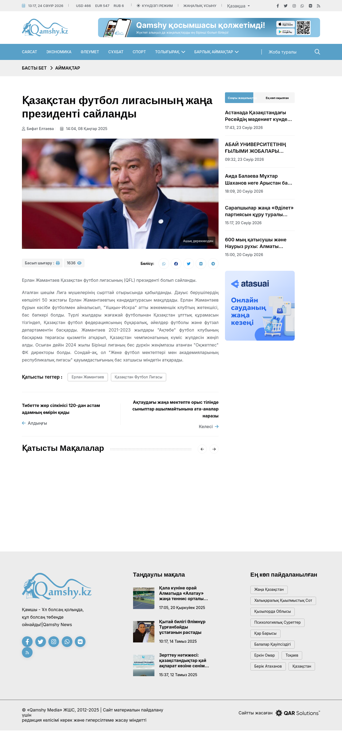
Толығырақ (167, 52)
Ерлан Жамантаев (89, 379)
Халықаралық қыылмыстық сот (282, 607)
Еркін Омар (266, 669)
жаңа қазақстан (271, 593)
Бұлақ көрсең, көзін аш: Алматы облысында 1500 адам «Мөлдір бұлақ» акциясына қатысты (186, 517)
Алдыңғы (34, 425)
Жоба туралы (283, 52)
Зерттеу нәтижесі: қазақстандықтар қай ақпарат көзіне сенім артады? (182, 663)
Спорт (139, 52)
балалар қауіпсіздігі (274, 657)
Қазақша (237, 6)
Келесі (209, 429)
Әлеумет (90, 52)
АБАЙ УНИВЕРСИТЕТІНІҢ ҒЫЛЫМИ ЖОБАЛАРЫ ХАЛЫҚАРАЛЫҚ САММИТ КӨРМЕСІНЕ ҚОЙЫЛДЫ (257, 148)
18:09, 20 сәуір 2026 (244, 191)
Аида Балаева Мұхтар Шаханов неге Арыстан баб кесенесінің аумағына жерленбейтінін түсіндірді (257, 179)
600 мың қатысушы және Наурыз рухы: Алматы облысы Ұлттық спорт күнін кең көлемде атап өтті (258, 243)
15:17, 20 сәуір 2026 (243, 222)
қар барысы (267, 645)
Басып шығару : (42, 264)
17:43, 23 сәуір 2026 (41, 536)
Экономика (58, 52)
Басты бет (34, 68)
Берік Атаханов (270, 681)
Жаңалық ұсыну (199, 5)
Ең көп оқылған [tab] (277, 98)
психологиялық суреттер (280, 633)
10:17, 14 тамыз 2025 (178, 643)
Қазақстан (265, 693)
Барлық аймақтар (213, 52)
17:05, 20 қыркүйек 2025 (182, 610)
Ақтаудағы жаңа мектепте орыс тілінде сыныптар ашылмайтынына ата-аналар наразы (175, 411)
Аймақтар (67, 68)
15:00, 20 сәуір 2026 (244, 254)
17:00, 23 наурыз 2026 (178, 536)
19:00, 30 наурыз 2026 (111, 536)
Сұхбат (115, 52)
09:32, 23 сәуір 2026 (244, 159)
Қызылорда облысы (275, 621)
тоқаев (296, 669)
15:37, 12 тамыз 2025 (178, 677)
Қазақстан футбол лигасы (145, 379)
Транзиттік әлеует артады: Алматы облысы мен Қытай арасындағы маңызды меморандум (120, 516)
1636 (74, 264)
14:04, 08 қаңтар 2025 (85, 128)
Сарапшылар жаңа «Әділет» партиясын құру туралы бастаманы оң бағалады (259, 211)
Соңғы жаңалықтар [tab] (242, 98)
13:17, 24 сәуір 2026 (45, 5)
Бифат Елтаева (38, 128)
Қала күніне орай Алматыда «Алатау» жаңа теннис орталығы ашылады (184, 596)
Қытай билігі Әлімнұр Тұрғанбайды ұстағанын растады (182, 629)
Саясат (29, 52)
